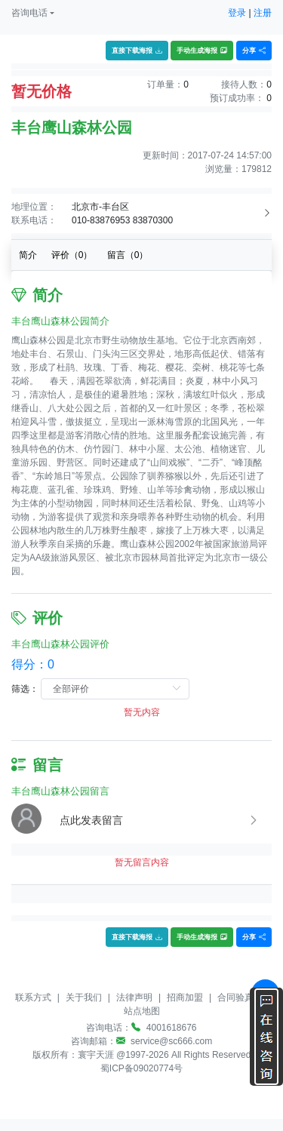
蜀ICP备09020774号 (141, 1068)
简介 (28, 255)
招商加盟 (185, 997)
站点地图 (142, 1011)
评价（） (72, 255)
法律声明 (134, 997)
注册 (263, 13)
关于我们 (84, 997)
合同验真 (235, 997)
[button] (32, 13)
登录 (237, 13)
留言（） (128, 255)
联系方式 (33, 997)
